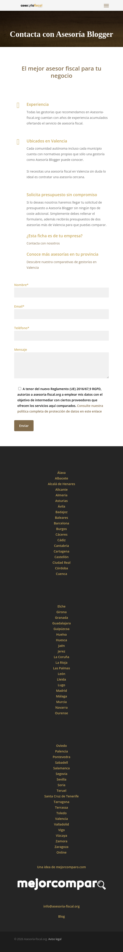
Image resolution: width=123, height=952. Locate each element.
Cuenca (61, 574)
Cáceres (62, 534)
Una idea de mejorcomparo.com (61, 867)
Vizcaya (61, 835)
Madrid (61, 690)
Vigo (61, 830)
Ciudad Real (61, 562)
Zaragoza (61, 847)
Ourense (61, 713)
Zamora (61, 841)
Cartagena (61, 551)
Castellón (62, 557)
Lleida (61, 679)
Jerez (61, 651)
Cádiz (61, 540)
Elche (61, 606)
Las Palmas (61, 668)
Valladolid (61, 824)
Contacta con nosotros (43, 243)
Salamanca (61, 768)
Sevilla (61, 779)
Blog (61, 916)
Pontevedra (61, 757)
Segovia (61, 774)
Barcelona (61, 523)
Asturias (61, 501)
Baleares (61, 517)
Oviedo (61, 745)
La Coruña (61, 657)
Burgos (61, 529)
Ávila (61, 506)
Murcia (61, 702)
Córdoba (61, 568)
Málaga (61, 696)
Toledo (61, 813)
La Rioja (62, 662)
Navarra (61, 707)
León (61, 674)
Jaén (61, 646)
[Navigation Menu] (106, 5)
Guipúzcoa (62, 629)
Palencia (61, 751)
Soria (61, 785)
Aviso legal (55, 939)
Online (62, 852)
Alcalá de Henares (61, 484)
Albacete (61, 478)
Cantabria (61, 546)
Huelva (61, 634)
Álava (61, 472)
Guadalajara (61, 623)
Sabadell (61, 762)
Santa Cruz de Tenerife (61, 796)
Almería (62, 495)
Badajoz (61, 512)
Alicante (61, 489)
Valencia (61, 819)
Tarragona (61, 802)
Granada (61, 617)
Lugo (61, 685)
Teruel (61, 790)
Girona (61, 612)
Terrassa (61, 807)
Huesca (61, 640)
